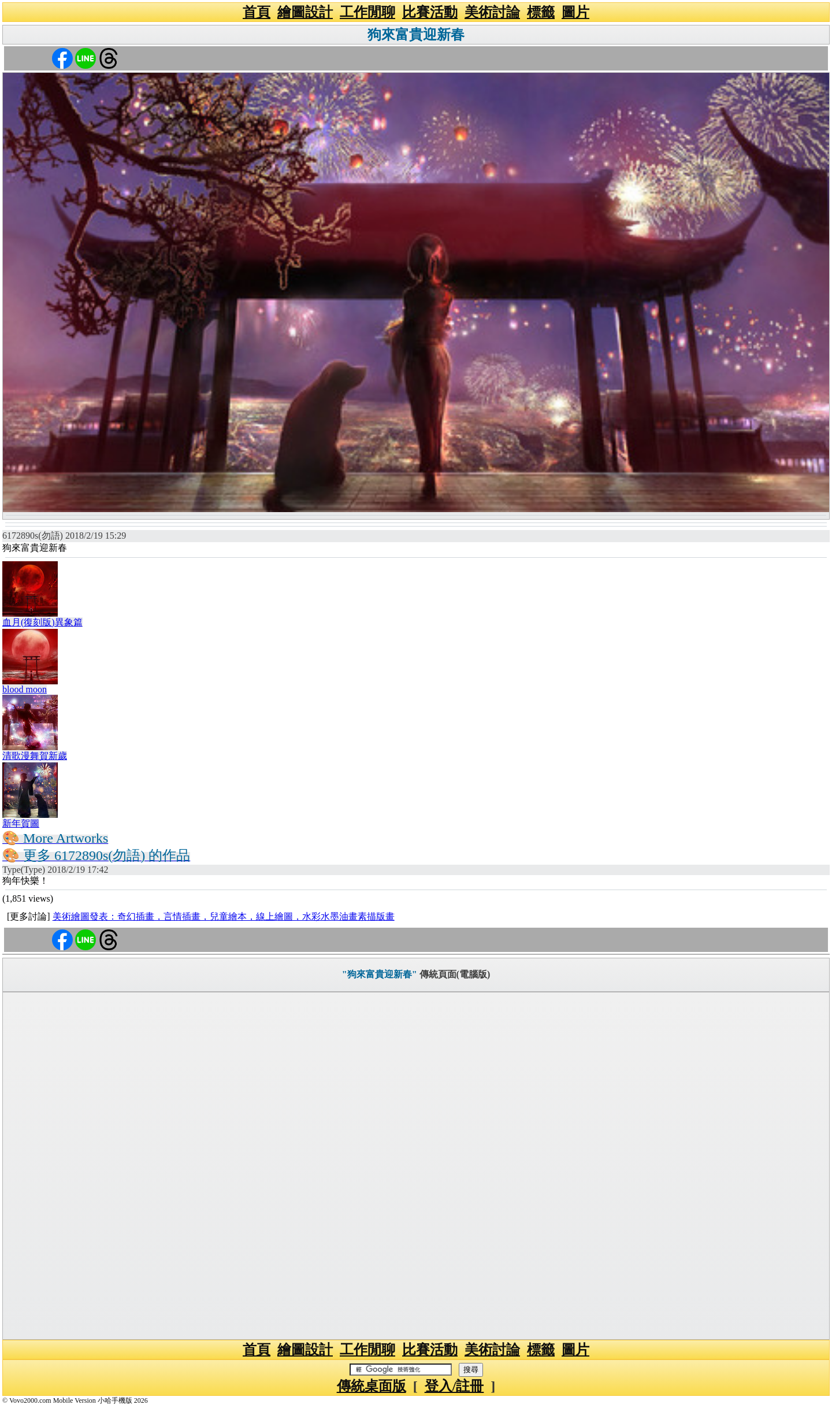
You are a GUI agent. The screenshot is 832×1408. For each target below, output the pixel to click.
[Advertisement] (416, 1165)
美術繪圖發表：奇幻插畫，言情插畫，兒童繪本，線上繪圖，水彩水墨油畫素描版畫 (224, 916)
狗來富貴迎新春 (416, 34)
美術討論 (492, 12)
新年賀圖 (20, 823)
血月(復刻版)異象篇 (42, 622)
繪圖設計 (305, 12)
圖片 (575, 12)
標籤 (541, 12)
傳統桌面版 (371, 1386)
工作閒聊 (367, 12)
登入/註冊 (454, 1386)
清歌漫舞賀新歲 (34, 756)
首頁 (256, 12)
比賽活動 (430, 12)
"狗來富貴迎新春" (379, 974)
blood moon (24, 689)
